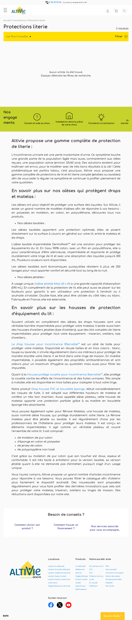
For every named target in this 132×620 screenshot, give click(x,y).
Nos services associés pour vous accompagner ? (105, 530)
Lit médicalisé (80, 566)
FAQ (107, 566)
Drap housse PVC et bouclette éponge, (58, 389)
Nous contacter (111, 569)
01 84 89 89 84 (53, 2)
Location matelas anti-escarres (59, 573)
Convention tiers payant (114, 573)
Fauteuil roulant (82, 579)
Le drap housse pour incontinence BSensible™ (47, 344)
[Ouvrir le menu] (5, 10)
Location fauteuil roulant (57, 576)
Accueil (7, 20)
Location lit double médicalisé (59, 569)
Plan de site (110, 586)
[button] (5, 616)
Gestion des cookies (113, 576)
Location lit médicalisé (56, 566)
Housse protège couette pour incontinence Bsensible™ (65, 374)
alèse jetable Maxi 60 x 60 (53, 283)
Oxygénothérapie (82, 576)
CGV (90, 569)
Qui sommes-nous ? (96, 566)
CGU (91, 573)
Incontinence (19, 20)
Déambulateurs (81, 589)
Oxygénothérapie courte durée (59, 586)
